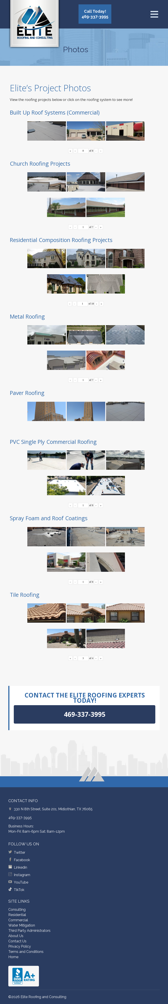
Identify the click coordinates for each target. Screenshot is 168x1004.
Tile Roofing (24, 594)
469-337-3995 (20, 818)
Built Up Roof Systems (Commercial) (55, 112)
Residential (17, 915)
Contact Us (17, 941)
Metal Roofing (27, 316)
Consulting (17, 909)
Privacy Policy (19, 946)
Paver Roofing (27, 392)
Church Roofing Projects (40, 163)
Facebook (22, 860)
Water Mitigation (21, 925)
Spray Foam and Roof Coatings (49, 518)
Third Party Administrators (29, 931)
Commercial (18, 920)
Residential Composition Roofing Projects (61, 240)
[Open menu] (154, 14)
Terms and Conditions (26, 952)
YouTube (21, 882)
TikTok (19, 890)
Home (13, 957)
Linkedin (20, 867)
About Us (15, 936)
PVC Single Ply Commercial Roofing (53, 441)
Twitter (19, 852)
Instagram (22, 875)
